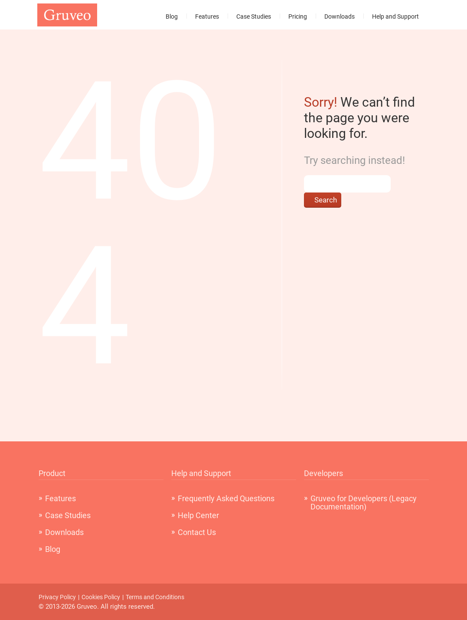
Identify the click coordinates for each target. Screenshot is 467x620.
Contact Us (197, 532)
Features (207, 16)
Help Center (198, 515)
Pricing (297, 16)
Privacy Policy (57, 597)
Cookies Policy (101, 597)
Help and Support (395, 16)
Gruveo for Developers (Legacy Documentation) (363, 502)
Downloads (339, 16)
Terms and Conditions (155, 597)
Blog (172, 16)
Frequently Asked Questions (226, 498)
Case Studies (253, 16)
